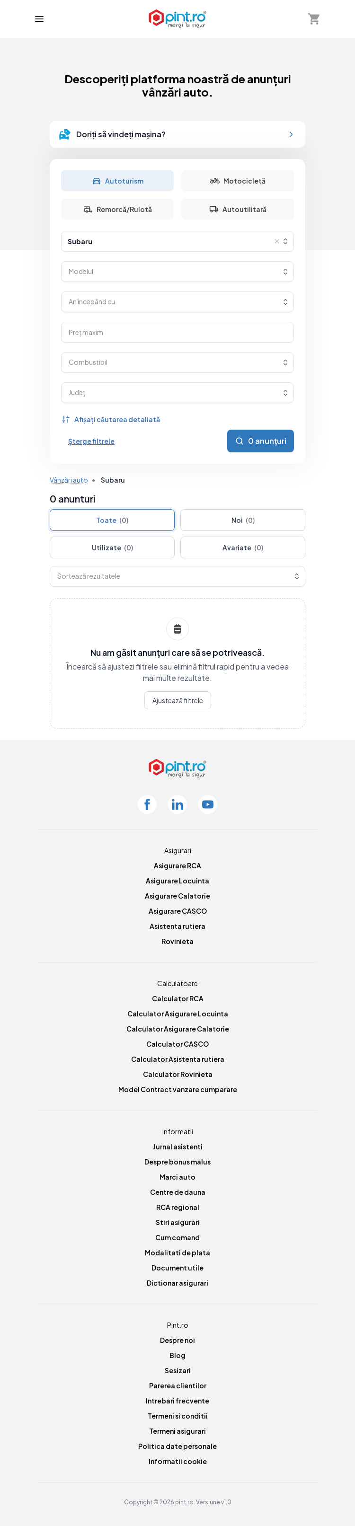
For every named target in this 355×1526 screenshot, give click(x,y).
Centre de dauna (177, 1192)
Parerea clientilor (177, 1385)
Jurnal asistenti (178, 1146)
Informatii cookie (178, 1461)
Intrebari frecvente (177, 1400)
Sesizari (178, 1370)
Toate (112, 520)
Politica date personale (177, 1446)
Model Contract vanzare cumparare (177, 1089)
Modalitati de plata (177, 1252)
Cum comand (177, 1237)
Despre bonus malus (177, 1161)
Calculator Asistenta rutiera (177, 1059)
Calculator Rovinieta (178, 1074)
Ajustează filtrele (177, 700)
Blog (177, 1355)
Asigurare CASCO (178, 911)
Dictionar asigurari (177, 1283)
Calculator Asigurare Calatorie (177, 1028)
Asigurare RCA (177, 865)
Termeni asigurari (177, 1431)
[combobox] (177, 241)
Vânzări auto (69, 480)
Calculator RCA (178, 998)
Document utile (177, 1267)
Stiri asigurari (178, 1222)
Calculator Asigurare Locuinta (177, 1013)
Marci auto (177, 1177)
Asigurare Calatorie (177, 895)
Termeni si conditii (178, 1415)
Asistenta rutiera (177, 926)
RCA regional (177, 1207)
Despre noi (177, 1340)
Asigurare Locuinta (177, 880)
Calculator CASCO (177, 1044)
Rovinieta (177, 941)
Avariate (242, 547)
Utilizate (112, 547)
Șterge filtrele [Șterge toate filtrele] (91, 441)
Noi (243, 520)
